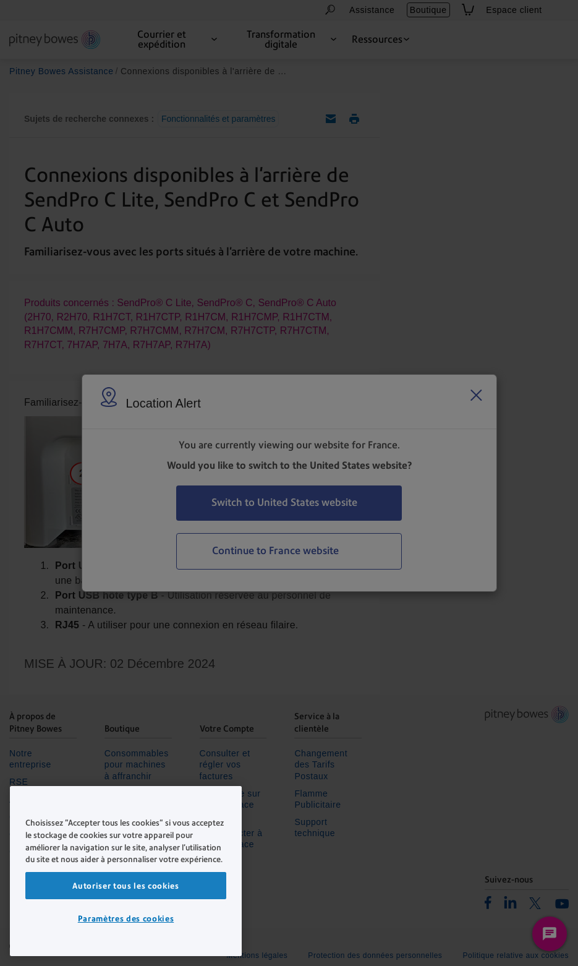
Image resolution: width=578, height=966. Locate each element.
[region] (126, 871)
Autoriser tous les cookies (125, 886)
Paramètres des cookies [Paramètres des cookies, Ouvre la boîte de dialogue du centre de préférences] (126, 918)
